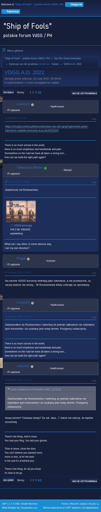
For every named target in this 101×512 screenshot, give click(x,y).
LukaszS (23, 104)
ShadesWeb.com (29, 508)
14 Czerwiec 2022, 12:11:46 (18, 380)
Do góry (8, 480)
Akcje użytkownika (84, 93)
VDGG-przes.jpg (21, 225)
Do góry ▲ (94, 503)
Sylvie (55, 64)
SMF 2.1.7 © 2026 (11, 503)
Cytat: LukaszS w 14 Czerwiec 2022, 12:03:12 (35, 389)
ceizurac (23, 366)
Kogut (21, 258)
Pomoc (64, 503)
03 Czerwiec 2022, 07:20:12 (18, 272)
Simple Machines (29, 503)
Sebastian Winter (30, 167)
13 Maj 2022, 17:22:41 (15, 118)
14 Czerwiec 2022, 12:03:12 (18, 316)
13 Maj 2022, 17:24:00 (18, 181)
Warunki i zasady (78, 503)
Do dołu (8, 92)
